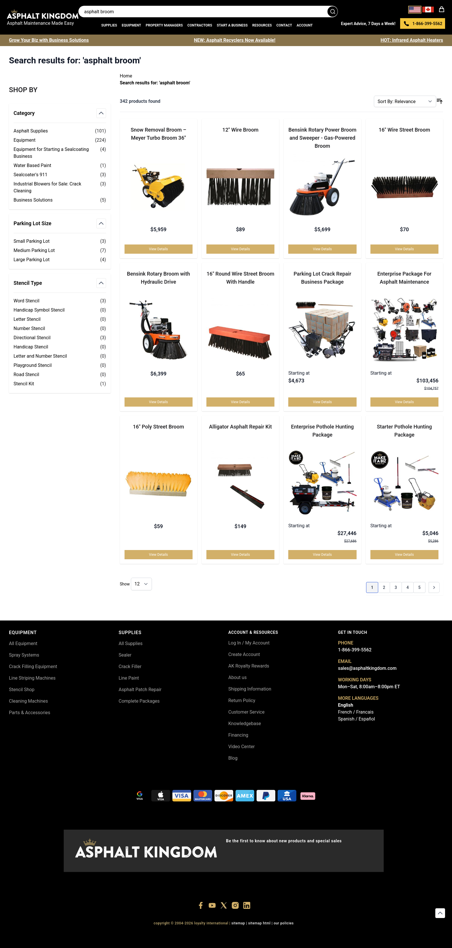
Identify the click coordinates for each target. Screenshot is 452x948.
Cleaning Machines (28, 701)
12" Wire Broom (240, 130)
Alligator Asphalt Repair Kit (240, 427)
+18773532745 (101, 934)
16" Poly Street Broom (158, 427)
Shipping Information (249, 689)
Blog (233, 758)
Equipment (131, 25)
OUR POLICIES (284, 923)
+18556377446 (48, 934)
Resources (262, 25)
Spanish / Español (356, 719)
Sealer (125, 655)
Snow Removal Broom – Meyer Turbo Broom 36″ (158, 134)
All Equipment (23, 643)
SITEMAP (238, 923)
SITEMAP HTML (259, 923)
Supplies (109, 25)
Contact (284, 25)
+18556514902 (22, 934)
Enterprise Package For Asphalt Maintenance (404, 278)
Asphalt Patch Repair (140, 689)
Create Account (244, 654)
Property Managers (164, 25)
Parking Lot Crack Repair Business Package (322, 278)
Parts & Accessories (29, 712)
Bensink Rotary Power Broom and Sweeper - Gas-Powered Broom (323, 137)
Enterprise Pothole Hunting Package (322, 431)
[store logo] (42, 14)
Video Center (241, 746)
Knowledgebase (244, 723)
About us (237, 677)
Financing (238, 735)
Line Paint (129, 678)
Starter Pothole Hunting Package (404, 431)
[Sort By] (405, 101)
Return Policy (241, 700)
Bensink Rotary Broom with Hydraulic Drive (158, 278)
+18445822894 (155, 934)
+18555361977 (128, 934)
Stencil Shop (22, 689)
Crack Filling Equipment (33, 666)
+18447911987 (75, 934)
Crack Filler (130, 666)
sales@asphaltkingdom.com (367, 668)
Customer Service (246, 712)
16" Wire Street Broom (404, 130)
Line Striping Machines (32, 678)
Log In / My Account (249, 643)
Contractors (199, 25)
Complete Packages (139, 701)
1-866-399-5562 (355, 650)
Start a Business (232, 25)
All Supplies (131, 643)
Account (305, 25)
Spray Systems (24, 655)
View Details (158, 249)
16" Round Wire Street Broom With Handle (240, 278)
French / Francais (356, 712)
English (345, 705)
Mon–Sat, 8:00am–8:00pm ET (369, 686)
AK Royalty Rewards (248, 666)
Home (126, 76)
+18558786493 (182, 934)
